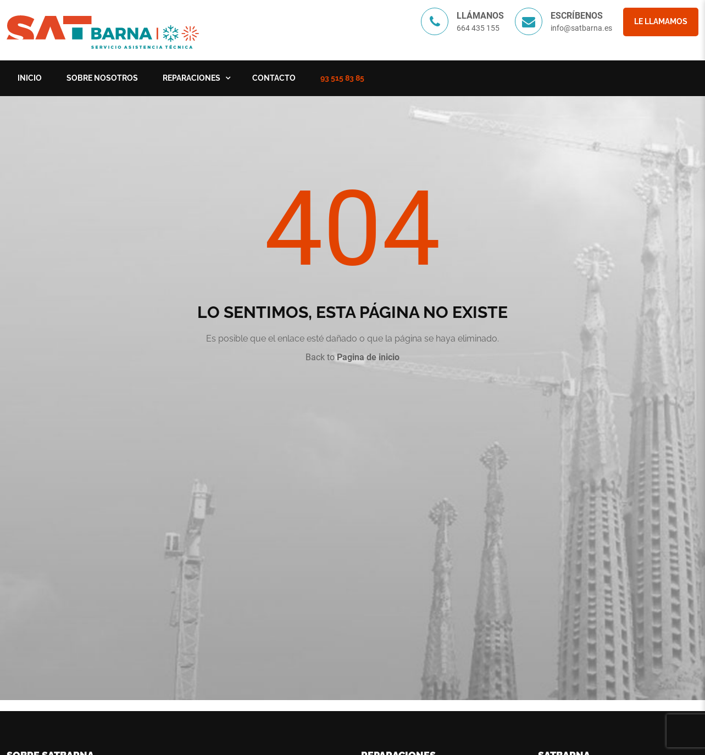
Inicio (30, 78)
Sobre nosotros (102, 78)
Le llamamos (660, 21)
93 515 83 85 (342, 78)
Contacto (274, 78)
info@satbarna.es (581, 28)
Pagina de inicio (368, 357)
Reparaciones (191, 78)
